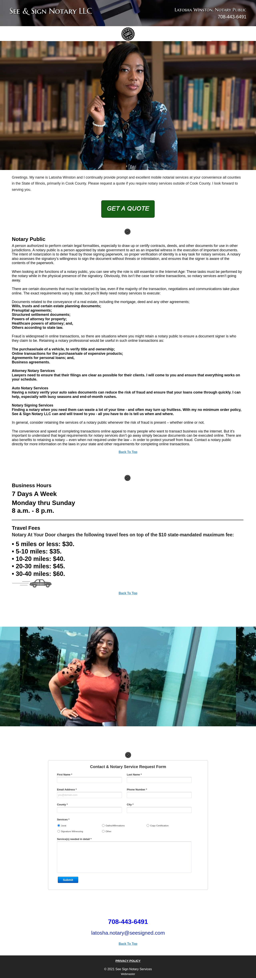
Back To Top (128, 452)
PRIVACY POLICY (127, 960)
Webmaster (128, 974)
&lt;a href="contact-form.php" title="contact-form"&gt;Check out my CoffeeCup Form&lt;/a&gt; (128, 833)
